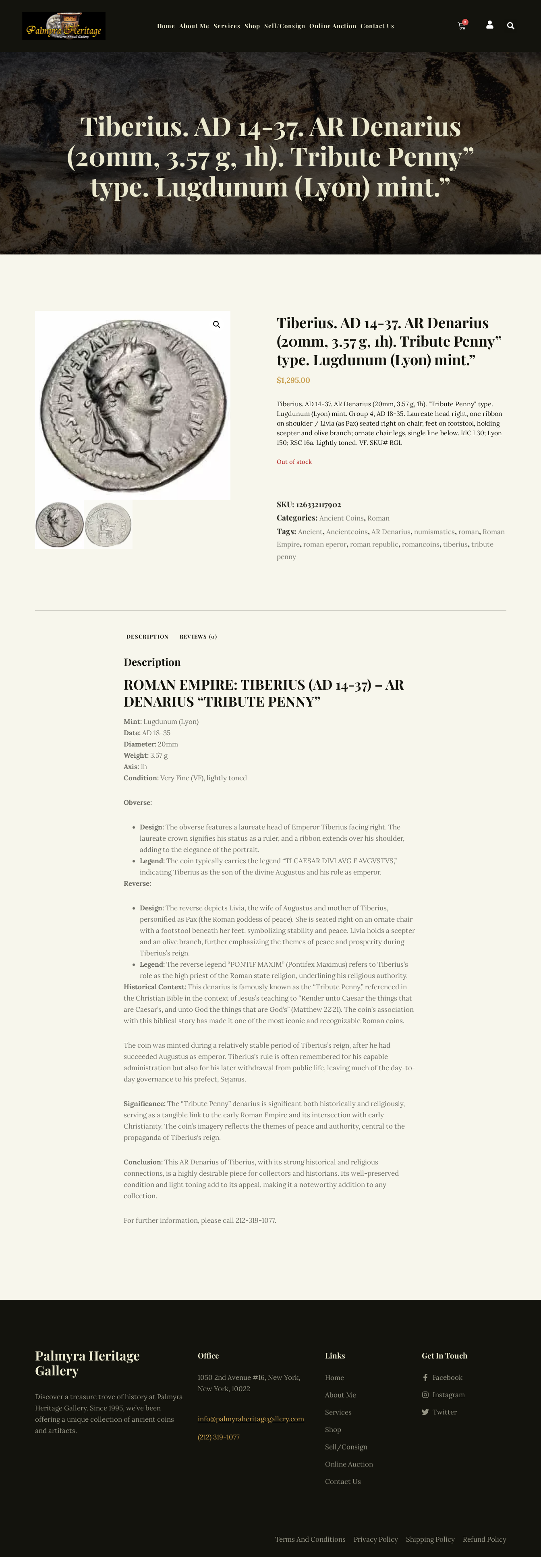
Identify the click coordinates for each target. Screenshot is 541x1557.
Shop (252, 26)
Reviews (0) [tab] (198, 636)
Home (166, 26)
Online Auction (333, 26)
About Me (194, 26)
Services (226, 26)
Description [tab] (147, 636)
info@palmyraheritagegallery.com (251, 1405)
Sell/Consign (284, 26)
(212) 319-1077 (219, 1419)
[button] (510, 26)
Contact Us (377, 26)
